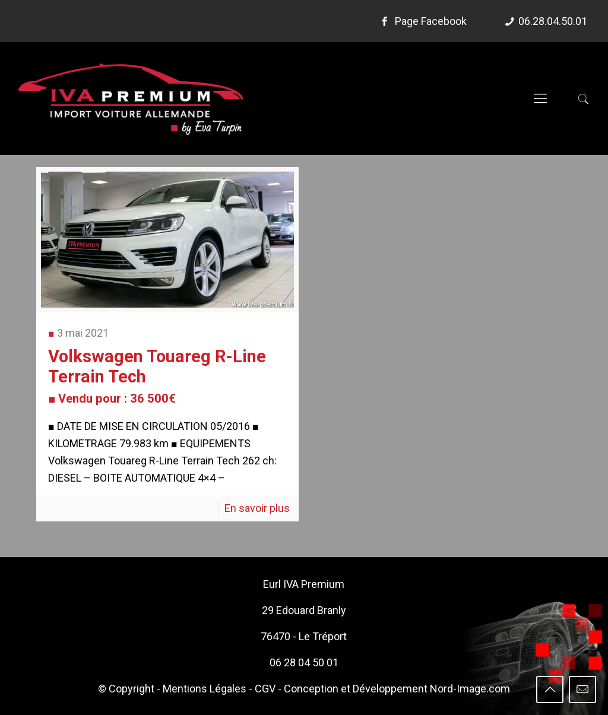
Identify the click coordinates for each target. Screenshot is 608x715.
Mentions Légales (204, 688)
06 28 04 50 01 (304, 662)
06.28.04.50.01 (552, 21)
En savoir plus (257, 508)
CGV (265, 688)
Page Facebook (421, 21)
